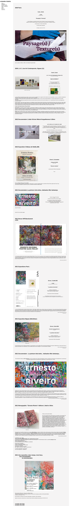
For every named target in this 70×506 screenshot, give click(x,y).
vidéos (2, 7)
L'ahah (40, 14)
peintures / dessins (4, 5)
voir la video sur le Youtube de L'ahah (54, 124)
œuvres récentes (4, 4)
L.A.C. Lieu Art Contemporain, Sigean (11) (54, 75)
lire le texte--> (64, 313)
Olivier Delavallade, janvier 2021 (62, 312)
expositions (3, 9)
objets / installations (4, 6)
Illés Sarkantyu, (54, 353)
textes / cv (3, 8)
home (2, 3)
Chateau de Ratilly (54, 162)
